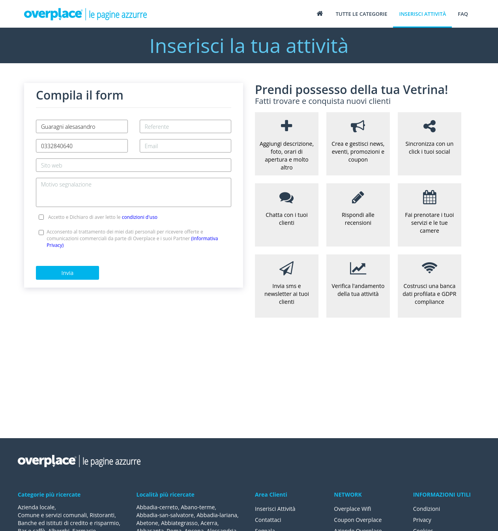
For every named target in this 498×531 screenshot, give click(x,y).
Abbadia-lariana (217, 515)
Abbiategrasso (179, 523)
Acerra (208, 523)
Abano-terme (198, 507)
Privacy (422, 519)
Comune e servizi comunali (52, 515)
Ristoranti (102, 515)
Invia (68, 273)
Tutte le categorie (362, 13)
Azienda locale (36, 507)
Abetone (147, 523)
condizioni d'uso (139, 217)
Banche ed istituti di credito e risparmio (68, 523)
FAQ (463, 13)
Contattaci (268, 519)
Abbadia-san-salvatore (165, 515)
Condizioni (426, 508)
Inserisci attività (422, 13)
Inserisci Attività (275, 508)
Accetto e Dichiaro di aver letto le (102, 217)
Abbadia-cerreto (157, 507)
